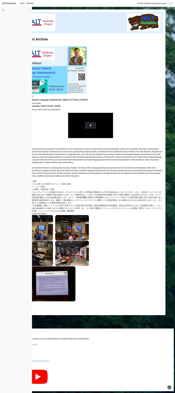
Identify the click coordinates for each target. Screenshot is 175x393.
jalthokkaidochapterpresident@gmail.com (59, 361)
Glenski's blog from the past (52, 344)
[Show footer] (169, 387)
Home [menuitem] (22, 3)
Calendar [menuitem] (29, 3)
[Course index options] (29, 10)
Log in (170, 3)
